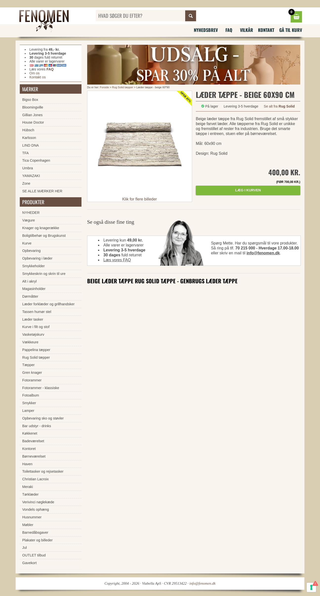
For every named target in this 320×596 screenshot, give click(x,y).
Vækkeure (30, 342)
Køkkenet (29, 433)
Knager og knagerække (40, 228)
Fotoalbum (30, 395)
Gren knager (32, 373)
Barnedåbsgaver (35, 532)
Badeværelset (33, 441)
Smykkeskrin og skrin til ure (43, 274)
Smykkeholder (33, 266)
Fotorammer (31, 380)
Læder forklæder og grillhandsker (48, 304)
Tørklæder (30, 494)
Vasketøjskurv (33, 334)
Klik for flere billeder (139, 199)
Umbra (27, 168)
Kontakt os (37, 77)
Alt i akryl (29, 281)
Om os (34, 73)
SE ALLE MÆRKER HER (42, 191)
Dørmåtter (30, 296)
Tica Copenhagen (36, 160)
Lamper (28, 411)
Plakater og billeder (37, 540)
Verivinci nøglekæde (38, 502)
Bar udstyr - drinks (36, 426)
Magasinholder (33, 289)
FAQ (228, 30)
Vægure (28, 220)
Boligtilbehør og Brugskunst (44, 236)
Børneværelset (33, 456)
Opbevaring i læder (37, 258)
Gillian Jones (32, 115)
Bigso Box (30, 100)
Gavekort (29, 563)
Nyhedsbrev (206, 30)
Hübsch (28, 130)
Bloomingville (32, 107)
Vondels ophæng (35, 509)
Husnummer (31, 517)
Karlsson (29, 138)
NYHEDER (31, 213)
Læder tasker (32, 319)
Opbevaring (31, 251)
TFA (25, 153)
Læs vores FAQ (117, 260)
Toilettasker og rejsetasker (42, 471)
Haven (27, 464)
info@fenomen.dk (263, 253)
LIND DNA (30, 145)
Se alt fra (279, 106)
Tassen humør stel (36, 312)
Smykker (29, 403)
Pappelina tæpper (36, 350)
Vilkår (246, 30)
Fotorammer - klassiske (40, 388)
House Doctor (33, 122)
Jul (24, 548)
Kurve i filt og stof (35, 327)
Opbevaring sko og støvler (43, 418)
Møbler (27, 525)
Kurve (27, 243)
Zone (26, 183)
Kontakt (266, 30)
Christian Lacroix (35, 479)
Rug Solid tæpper (123, 87)
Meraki (27, 487)
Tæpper (28, 365)
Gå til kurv (290, 30)
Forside (104, 87)
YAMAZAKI (31, 176)
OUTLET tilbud (34, 555)
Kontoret (29, 449)
